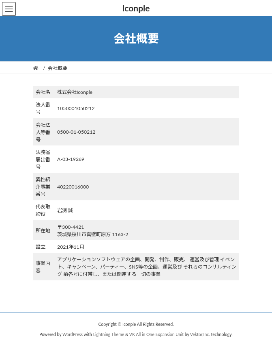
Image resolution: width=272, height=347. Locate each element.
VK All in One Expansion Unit (156, 334)
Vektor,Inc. (200, 334)
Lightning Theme (108, 334)
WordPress (72, 334)
